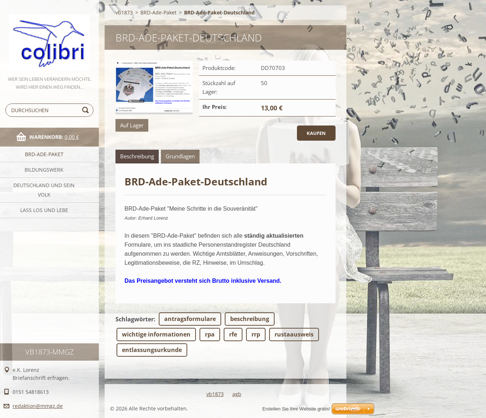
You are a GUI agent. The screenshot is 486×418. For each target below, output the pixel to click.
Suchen (86, 110)
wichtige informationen (156, 334)
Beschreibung (137, 156)
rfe (233, 334)
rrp (255, 334)
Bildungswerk (44, 169)
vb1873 (124, 12)
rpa (210, 334)
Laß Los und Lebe (44, 210)
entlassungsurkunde (152, 350)
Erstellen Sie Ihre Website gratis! (296, 409)
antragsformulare (190, 319)
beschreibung (249, 319)
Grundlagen (180, 156)
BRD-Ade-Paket (44, 154)
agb (236, 394)
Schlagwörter (134, 319)
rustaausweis (294, 334)
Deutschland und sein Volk (44, 190)
